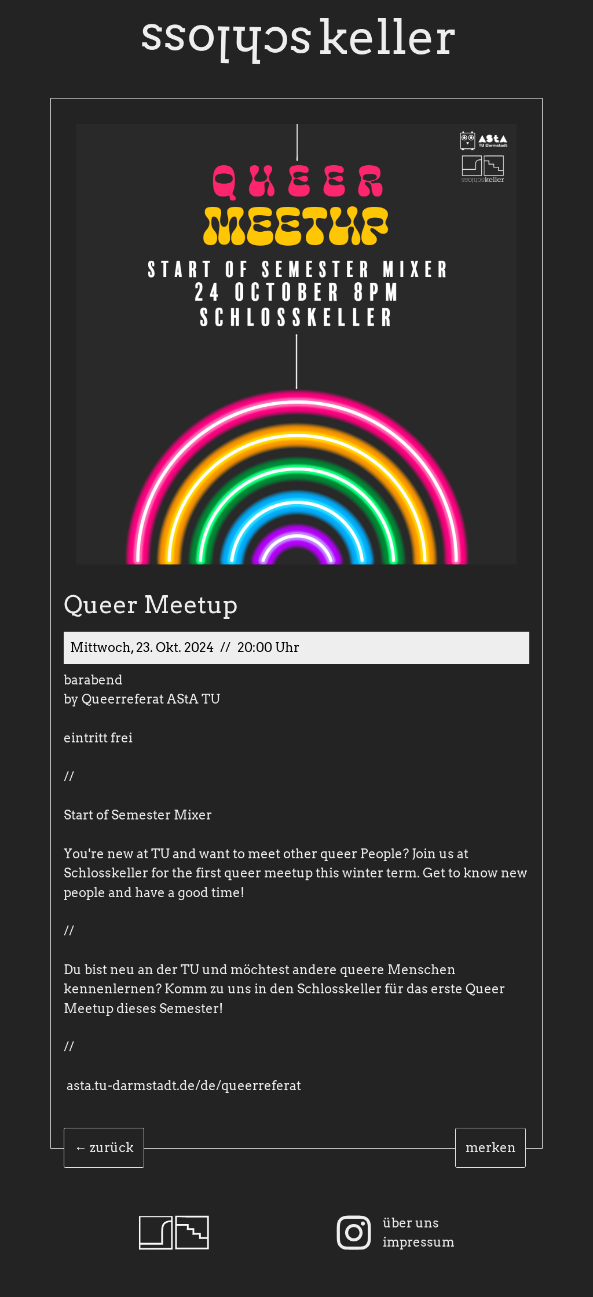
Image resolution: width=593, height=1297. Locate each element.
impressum (419, 1241)
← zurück (104, 1147)
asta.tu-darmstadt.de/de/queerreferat (184, 1085)
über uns (411, 1222)
